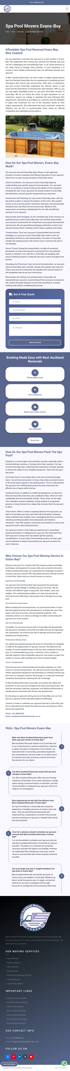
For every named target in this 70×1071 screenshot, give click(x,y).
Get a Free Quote (9, 1064)
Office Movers (12, 967)
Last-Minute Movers (15, 984)
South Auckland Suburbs (17, 1019)
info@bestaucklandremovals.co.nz (25, 716)
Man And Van (12, 971)
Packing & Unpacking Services (19, 975)
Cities (13, 32)
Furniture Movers (14, 963)
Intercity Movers (13, 979)
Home (7, 32)
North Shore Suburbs (15, 1006)
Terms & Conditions (61, 1068)
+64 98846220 (18, 713)
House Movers (13, 958)
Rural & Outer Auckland (16, 1023)
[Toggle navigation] (67, 8)
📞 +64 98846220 (35, 2)
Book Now (35, 440)
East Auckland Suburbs (16, 1015)
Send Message (35, 342)
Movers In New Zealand (16, 998)
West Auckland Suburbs (16, 1011)
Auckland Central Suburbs (17, 1002)
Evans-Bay (21, 32)
